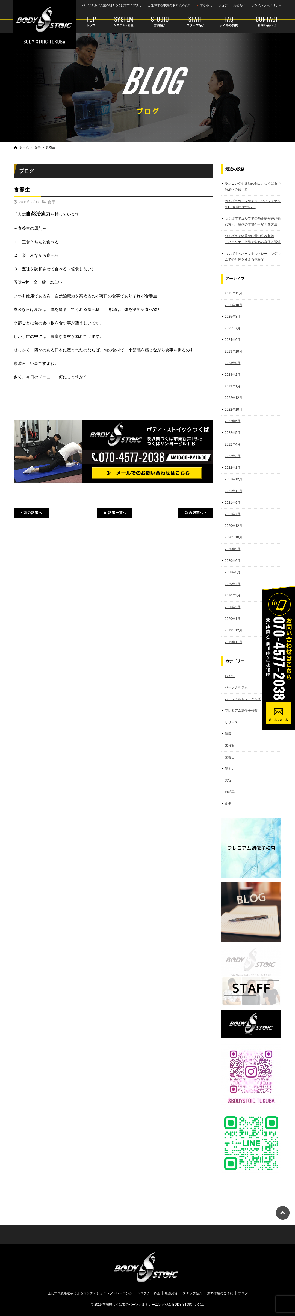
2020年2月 (232, 607)
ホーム (24, 147)
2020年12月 (233, 526)
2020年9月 (232, 549)
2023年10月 (233, 351)
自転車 (230, 792)
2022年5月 (232, 433)
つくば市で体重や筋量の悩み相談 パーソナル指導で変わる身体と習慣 (253, 239)
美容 (228, 780)
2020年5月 (232, 572)
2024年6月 (232, 340)
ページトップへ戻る (283, 1213)
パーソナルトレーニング (243, 699)
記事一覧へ (114, 512)
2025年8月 (232, 316)
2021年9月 (232, 503)
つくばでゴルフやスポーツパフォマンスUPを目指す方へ (253, 204)
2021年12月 (233, 479)
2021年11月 (233, 491)
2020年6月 (232, 561)
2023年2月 (232, 375)
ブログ (222, 5)
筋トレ (230, 769)
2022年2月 (232, 456)
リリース (231, 722)
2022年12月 (233, 398)
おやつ (230, 676)
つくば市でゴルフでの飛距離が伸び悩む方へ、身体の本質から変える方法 (253, 221)
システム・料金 (124, 22)
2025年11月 (233, 293)
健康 (228, 734)
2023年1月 (232, 386)
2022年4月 (232, 444)
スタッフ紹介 (192, 22)
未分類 (230, 745)
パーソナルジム (236, 687)
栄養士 (230, 757)
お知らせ (239, 5)
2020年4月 (232, 584)
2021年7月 (232, 514)
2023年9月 (232, 363)
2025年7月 (232, 328)
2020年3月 (232, 595)
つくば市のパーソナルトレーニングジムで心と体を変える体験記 (253, 257)
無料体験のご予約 (262, 22)
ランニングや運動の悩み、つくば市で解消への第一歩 (253, 187)
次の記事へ (195, 512)
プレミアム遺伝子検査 (241, 710)
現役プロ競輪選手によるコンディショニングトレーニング (92, 22)
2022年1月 (232, 468)
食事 (37, 147)
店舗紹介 (160, 22)
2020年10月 (233, 537)
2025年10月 (233, 305)
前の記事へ (31, 512)
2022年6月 (232, 421)
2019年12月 (233, 630)
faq (227, 22)
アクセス (206, 5)
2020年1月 (232, 619)
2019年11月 (233, 642)
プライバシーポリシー (266, 5)
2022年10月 (233, 409)
